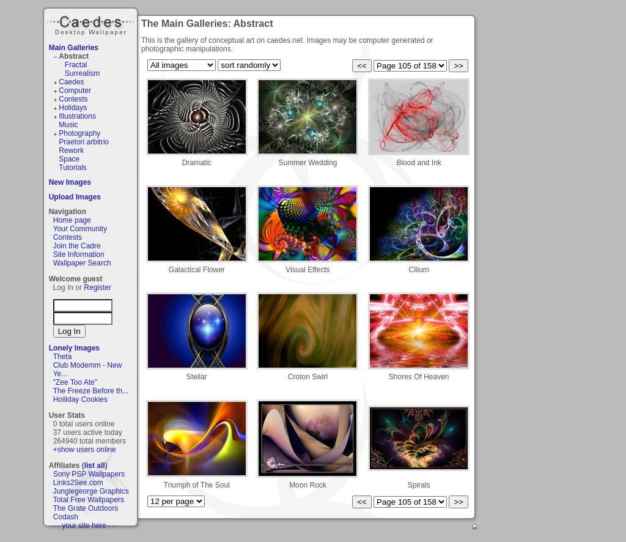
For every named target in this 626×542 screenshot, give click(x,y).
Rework (71, 150)
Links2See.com (78, 482)
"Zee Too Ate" (75, 382)
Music (68, 125)
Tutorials (73, 167)
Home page (72, 220)
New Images (70, 182)
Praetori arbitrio (84, 142)
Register (97, 287)
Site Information (79, 254)
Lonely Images (74, 348)
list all (94, 465)
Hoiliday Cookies (80, 399)
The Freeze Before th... (90, 391)
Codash (65, 517)
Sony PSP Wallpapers (89, 474)
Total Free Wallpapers (88, 500)
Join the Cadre (77, 246)
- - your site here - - (84, 525)
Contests (73, 99)
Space (69, 159)
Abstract (74, 56)
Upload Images (75, 197)
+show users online (84, 449)
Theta (62, 356)
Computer (75, 90)
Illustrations (77, 116)
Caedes (91, 24)
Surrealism (82, 73)
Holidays (73, 107)
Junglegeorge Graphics (91, 491)
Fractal (76, 65)
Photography (79, 133)
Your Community (80, 229)
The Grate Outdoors (86, 508)
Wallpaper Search (82, 263)
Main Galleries (73, 47)
